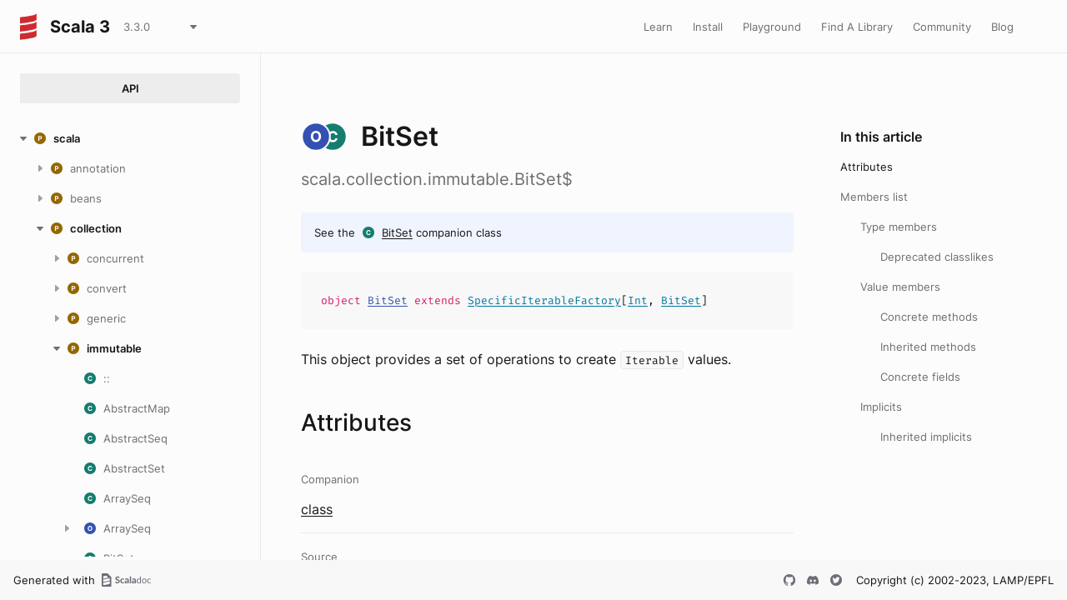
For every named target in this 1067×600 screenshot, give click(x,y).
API (130, 88)
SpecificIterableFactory (544, 300)
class (317, 509)
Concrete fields (920, 376)
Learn (658, 26)
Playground (772, 26)
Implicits (881, 406)
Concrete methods (929, 316)
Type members (898, 226)
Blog (1002, 26)
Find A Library (857, 26)
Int (638, 300)
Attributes (866, 166)
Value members (900, 286)
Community (942, 26)
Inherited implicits (926, 436)
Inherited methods (928, 346)
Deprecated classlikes (937, 256)
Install (708, 26)
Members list (874, 196)
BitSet (397, 232)
